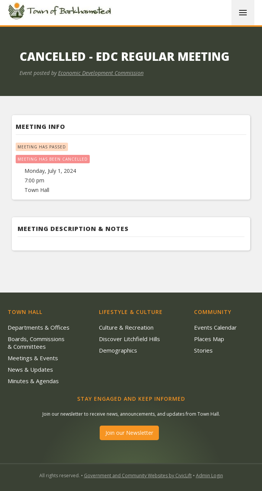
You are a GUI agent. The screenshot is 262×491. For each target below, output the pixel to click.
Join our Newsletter (129, 432)
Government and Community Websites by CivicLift (138, 475)
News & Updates (30, 369)
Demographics (118, 350)
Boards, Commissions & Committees (36, 342)
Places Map (209, 339)
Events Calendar (215, 327)
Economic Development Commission (101, 72)
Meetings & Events (33, 358)
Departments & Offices (39, 327)
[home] (61, 12)
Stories (203, 350)
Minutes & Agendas (33, 381)
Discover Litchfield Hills (129, 339)
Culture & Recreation (126, 327)
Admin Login (209, 475)
